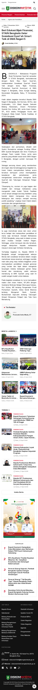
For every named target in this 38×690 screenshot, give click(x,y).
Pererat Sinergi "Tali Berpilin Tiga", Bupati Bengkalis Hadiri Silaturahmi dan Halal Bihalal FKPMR (20, 582)
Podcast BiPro (26, 617)
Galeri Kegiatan (26, 620)
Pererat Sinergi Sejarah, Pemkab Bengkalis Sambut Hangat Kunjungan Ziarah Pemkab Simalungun (21, 571)
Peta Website (25, 635)
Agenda (4, 2)
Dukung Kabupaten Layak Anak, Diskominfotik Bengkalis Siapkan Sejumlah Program (24, 450)
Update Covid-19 (27, 613)
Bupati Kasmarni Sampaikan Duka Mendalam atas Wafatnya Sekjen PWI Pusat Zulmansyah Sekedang (20, 550)
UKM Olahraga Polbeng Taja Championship (25, 351)
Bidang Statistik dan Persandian (9, 618)
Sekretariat (5, 613)
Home (3, 19)
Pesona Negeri (7, 15)
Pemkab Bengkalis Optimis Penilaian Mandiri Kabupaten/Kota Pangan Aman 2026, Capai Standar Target (24, 436)
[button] (3, 9)
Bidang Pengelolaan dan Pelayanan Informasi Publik (9, 625)
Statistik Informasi (27, 609)
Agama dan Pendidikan (15, 19)
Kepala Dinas (6, 609)
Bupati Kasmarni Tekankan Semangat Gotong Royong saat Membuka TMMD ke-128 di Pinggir (24, 419)
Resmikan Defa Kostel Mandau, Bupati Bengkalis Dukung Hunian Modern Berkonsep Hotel (21, 592)
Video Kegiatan (26, 624)
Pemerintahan (20, 15)
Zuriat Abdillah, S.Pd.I (11, 43)
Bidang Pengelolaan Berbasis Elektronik (9, 631)
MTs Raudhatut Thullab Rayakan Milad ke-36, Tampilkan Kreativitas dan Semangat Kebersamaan (21, 561)
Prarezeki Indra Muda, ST (22, 315)
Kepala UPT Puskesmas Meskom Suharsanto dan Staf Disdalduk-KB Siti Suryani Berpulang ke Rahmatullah (23, 482)
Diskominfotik (19, 686)
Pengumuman (12, 2)
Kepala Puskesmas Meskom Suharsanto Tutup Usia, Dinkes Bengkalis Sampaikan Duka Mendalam (24, 466)
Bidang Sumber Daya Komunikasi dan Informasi (9, 638)
